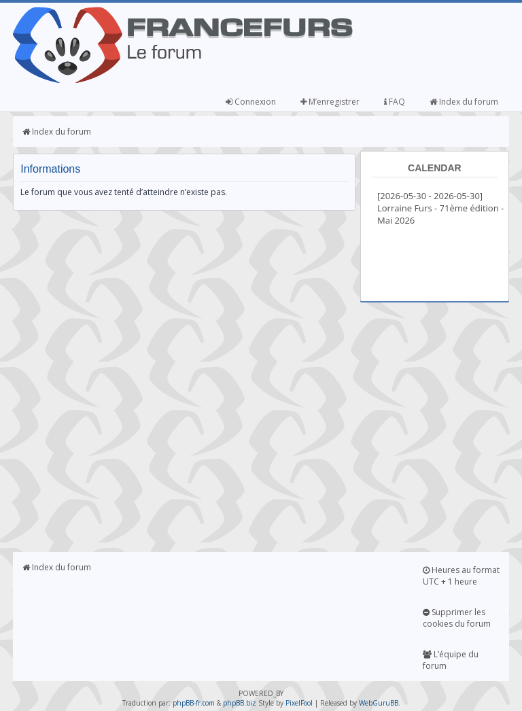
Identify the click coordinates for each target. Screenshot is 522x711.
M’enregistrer (330, 101)
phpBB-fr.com (194, 703)
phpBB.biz (239, 703)
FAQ (394, 101)
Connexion (251, 101)
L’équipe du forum (450, 660)
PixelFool (299, 703)
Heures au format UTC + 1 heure (461, 575)
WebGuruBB (378, 703)
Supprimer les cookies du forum (457, 617)
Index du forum (464, 101)
